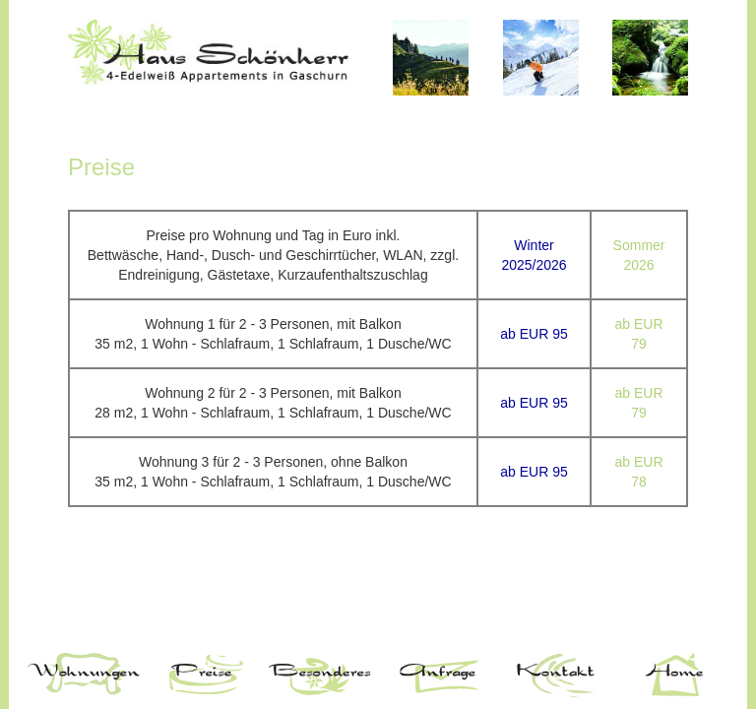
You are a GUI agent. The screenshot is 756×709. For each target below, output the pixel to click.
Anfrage (437, 674)
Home (673, 674)
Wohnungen (83, 674)
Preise (201, 674)
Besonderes (319, 674)
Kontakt (555, 674)
